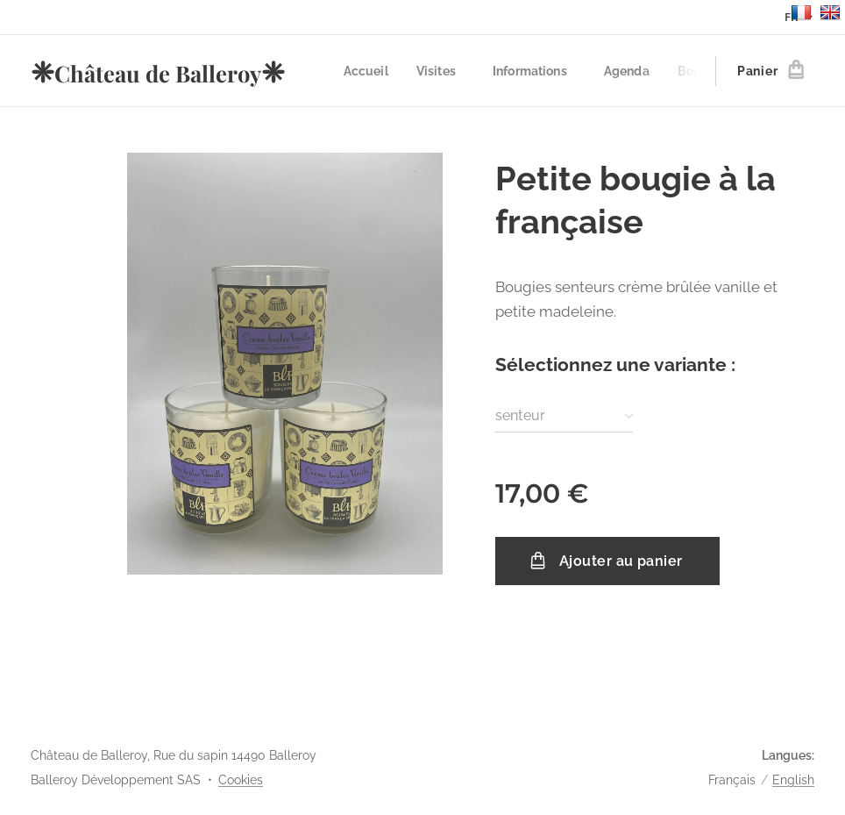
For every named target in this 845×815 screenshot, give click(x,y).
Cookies (240, 780)
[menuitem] (372, 71)
